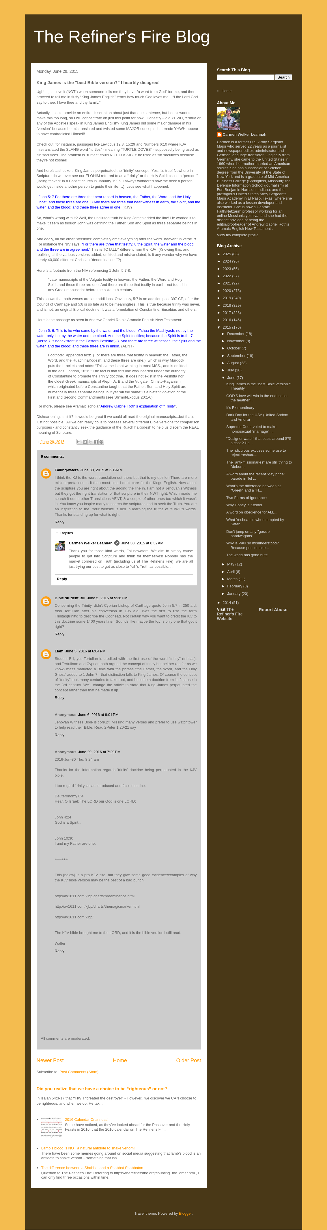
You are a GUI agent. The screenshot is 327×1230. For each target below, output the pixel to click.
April (231, 572)
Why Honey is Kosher (244, 505)
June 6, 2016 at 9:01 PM (98, 714)
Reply (59, 522)
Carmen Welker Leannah (91, 543)
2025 (227, 254)
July (231, 370)
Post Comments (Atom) (78, 1072)
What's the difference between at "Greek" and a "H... (253, 488)
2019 (227, 298)
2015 (227, 327)
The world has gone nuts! (247, 555)
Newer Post (50, 1060)
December (236, 334)
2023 (227, 269)
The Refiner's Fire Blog (122, 36)
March (233, 579)
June (231, 377)
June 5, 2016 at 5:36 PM (107, 598)
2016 (227, 320)
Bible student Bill (70, 598)
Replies (66, 533)
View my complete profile (238, 235)
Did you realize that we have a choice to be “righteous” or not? (102, 1088)
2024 (227, 261)
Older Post (188, 1060)
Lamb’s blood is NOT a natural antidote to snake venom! (88, 1148)
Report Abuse (273, 609)
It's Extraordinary (240, 407)
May (231, 564)
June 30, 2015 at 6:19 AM (102, 470)
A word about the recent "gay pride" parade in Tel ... (255, 476)
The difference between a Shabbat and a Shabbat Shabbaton (92, 1168)
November (236, 341)
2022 (227, 276)
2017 (227, 312)
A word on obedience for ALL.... (252, 512)
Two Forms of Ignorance (246, 498)
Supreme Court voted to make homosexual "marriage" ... (251, 429)
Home (120, 1060)
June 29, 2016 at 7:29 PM (99, 752)
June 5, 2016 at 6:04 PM (85, 651)
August (233, 363)
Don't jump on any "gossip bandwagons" (248, 533)
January (234, 593)
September (236, 355)
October (234, 348)
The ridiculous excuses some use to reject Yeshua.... (256, 452)
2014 (227, 602)
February (235, 586)
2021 (227, 283)
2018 (227, 305)
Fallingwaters (67, 470)
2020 (227, 291)
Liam (59, 651)
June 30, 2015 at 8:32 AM (142, 543)
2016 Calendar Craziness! (86, 1119)
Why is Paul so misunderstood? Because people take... (252, 545)
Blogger (185, 1213)
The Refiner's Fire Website (230, 614)
